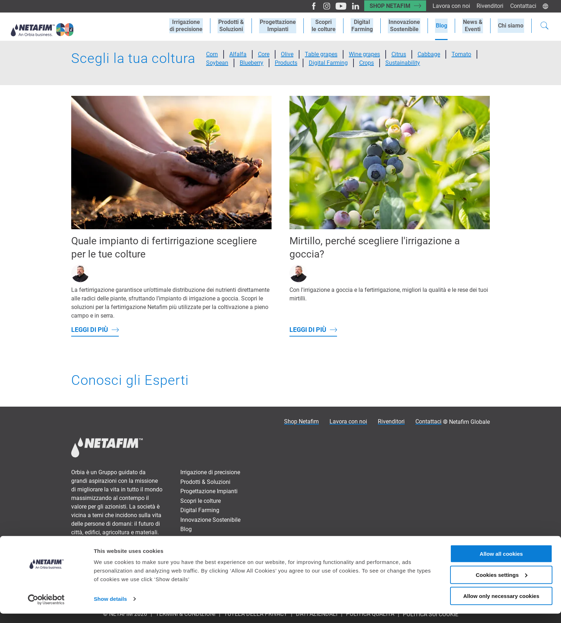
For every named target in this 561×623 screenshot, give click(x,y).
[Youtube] (336, 6)
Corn (212, 54)
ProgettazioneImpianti (285, 26)
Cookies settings (501, 584)
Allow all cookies (501, 563)
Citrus (398, 54)
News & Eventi (198, 538)
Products (286, 62)
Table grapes (321, 54)
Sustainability (402, 62)
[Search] (544, 26)
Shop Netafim (387, 6)
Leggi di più (89, 329)
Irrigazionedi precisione (195, 26)
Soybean (217, 62)
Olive (287, 54)
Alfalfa (238, 54)
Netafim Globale (469, 421)
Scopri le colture (200, 500)
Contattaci (523, 6)
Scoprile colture (329, 26)
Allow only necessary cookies (501, 605)
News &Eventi (474, 26)
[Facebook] (309, 6)
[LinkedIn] (350, 6)
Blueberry (251, 62)
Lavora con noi (450, 6)
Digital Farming (366, 26)
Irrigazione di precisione (210, 472)
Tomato (461, 54)
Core (263, 54)
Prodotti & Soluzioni (205, 482)
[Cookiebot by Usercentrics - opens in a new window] (46, 609)
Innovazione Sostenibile (408, 26)
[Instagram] (321, 6)
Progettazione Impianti (209, 491)
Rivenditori (489, 6)
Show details (110, 608)
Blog (444, 25)
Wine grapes (364, 54)
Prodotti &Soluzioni (239, 26)
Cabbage (429, 54)
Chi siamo (511, 25)
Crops (366, 62)
